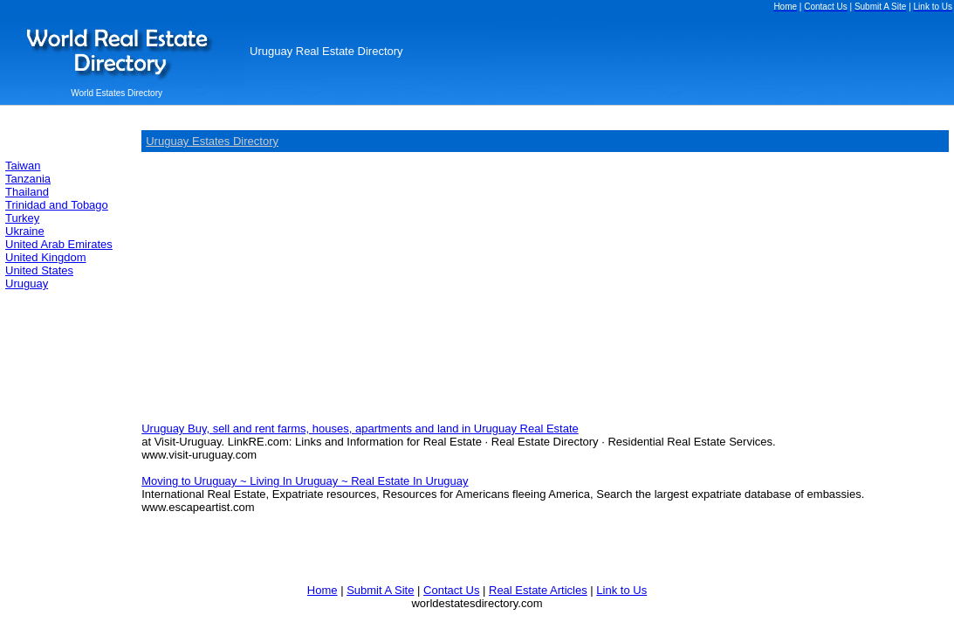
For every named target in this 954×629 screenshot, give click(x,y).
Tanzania (28, 178)
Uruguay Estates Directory (212, 141)
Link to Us (621, 590)
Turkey (22, 218)
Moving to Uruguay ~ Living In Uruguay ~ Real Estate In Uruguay (304, 480)
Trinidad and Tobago (56, 204)
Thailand (27, 191)
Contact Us (451, 590)
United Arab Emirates (59, 244)
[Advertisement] (288, 285)
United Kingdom (45, 257)
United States (39, 270)
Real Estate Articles (538, 590)
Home (322, 590)
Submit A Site (380, 590)
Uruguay (26, 283)
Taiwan (22, 165)
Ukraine (25, 231)
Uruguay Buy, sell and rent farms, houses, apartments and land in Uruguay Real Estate (360, 428)
